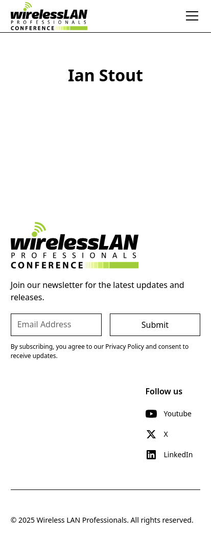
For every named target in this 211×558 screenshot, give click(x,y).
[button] (190, 16)
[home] (49, 16)
